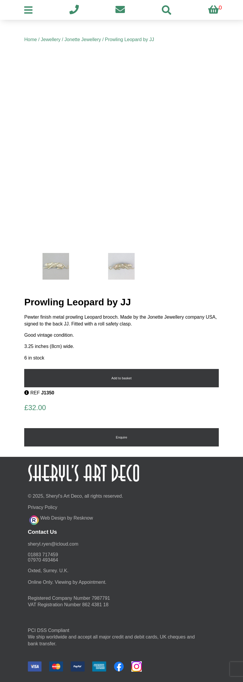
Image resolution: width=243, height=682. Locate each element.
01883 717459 (43, 554)
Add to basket (121, 378)
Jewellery (51, 39)
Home (30, 39)
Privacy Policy (42, 507)
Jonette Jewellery (82, 39)
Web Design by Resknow (61, 519)
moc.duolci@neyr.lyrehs (53, 543)
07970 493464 (43, 559)
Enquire (121, 437)
